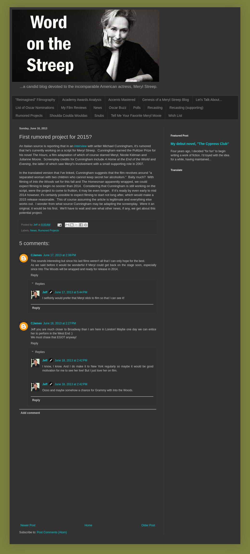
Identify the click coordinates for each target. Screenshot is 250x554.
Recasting (155, 108)
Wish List (175, 115)
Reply (34, 275)
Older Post (148, 525)
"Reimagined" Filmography (35, 100)
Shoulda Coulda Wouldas (69, 115)
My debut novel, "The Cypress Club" (200, 144)
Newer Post (27, 525)
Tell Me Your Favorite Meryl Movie (136, 115)
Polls (136, 108)
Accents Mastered (121, 100)
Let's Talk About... (209, 100)
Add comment (30, 413)
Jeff (44, 292)
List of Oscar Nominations (35, 108)
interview (80, 146)
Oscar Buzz (117, 108)
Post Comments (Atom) (52, 532)
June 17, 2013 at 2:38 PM (59, 255)
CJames (36, 255)
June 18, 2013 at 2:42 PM (71, 360)
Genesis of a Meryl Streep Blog (165, 100)
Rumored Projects (29, 115)
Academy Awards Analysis (81, 100)
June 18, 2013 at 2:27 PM (59, 323)
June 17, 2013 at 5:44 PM (71, 292)
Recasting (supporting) (186, 108)
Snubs (99, 115)
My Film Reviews (74, 108)
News (98, 108)
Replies (40, 284)
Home (88, 525)
